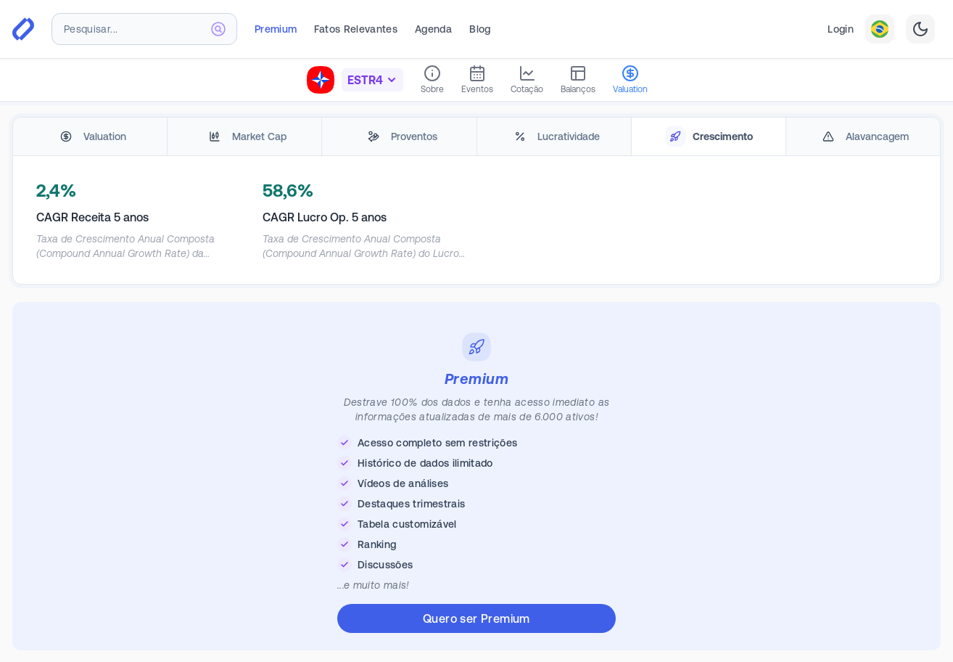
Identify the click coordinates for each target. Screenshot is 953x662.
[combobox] (144, 29)
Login (841, 29)
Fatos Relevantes (355, 29)
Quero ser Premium (476, 618)
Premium (276, 29)
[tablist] (476, 137)
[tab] (90, 137)
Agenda (433, 29)
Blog (479, 29)
